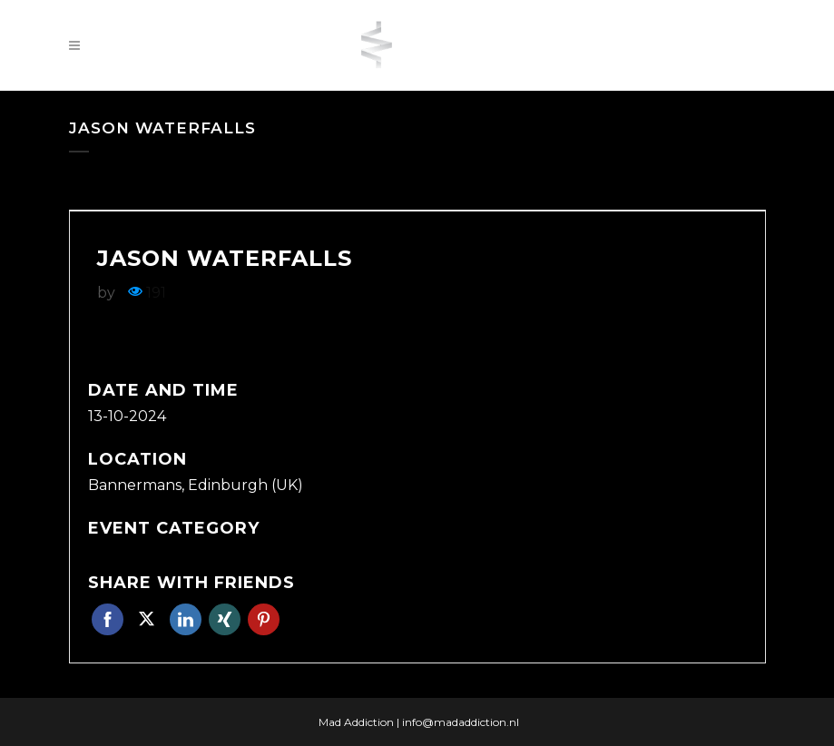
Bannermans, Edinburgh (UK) (195, 485)
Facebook (107, 619)
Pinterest (264, 619)
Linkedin (185, 619)
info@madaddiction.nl (460, 722)
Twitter (146, 619)
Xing (224, 619)
